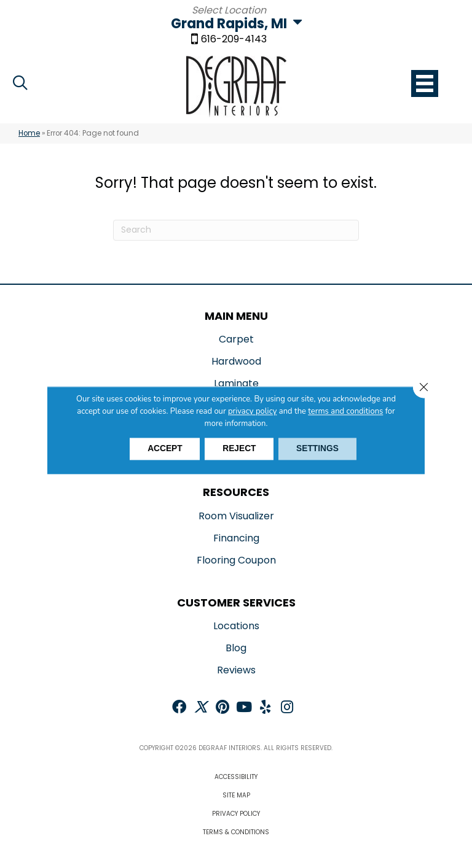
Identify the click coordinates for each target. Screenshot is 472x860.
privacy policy (252, 411)
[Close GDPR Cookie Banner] (423, 387)
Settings (319, 449)
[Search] (236, 230)
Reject (239, 449)
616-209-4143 (234, 40)
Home (29, 133)
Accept (163, 449)
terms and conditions (345, 411)
